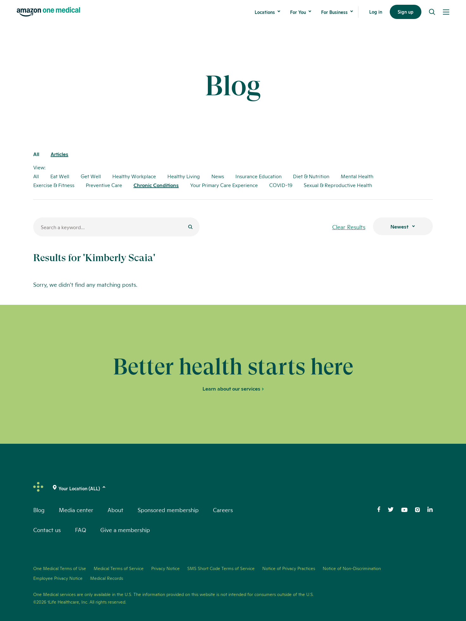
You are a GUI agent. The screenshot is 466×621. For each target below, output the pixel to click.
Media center (76, 509)
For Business (334, 12)
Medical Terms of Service (119, 568)
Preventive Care (104, 185)
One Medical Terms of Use (59, 568)
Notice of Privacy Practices (288, 568)
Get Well (91, 176)
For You (298, 12)
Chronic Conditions (156, 185)
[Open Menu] (446, 12)
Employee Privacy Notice (58, 578)
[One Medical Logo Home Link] (48, 12)
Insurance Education (258, 176)
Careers (223, 509)
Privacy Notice (165, 568)
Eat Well (59, 176)
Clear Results (348, 227)
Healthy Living (183, 176)
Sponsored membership (168, 509)
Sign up (405, 12)
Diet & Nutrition (311, 176)
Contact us (47, 529)
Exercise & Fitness (53, 185)
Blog (39, 509)
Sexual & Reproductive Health (338, 185)
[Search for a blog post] (116, 226)
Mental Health (357, 176)
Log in (375, 12)
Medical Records (106, 578)
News (217, 176)
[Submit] (190, 227)
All (36, 154)
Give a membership (125, 529)
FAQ (80, 529)
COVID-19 (280, 185)
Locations (265, 12)
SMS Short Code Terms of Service (221, 568)
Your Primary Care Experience (224, 185)
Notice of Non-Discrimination (352, 568)
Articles (59, 154)
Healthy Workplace (134, 176)
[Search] (432, 12)
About (115, 509)
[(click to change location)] (79, 488)
